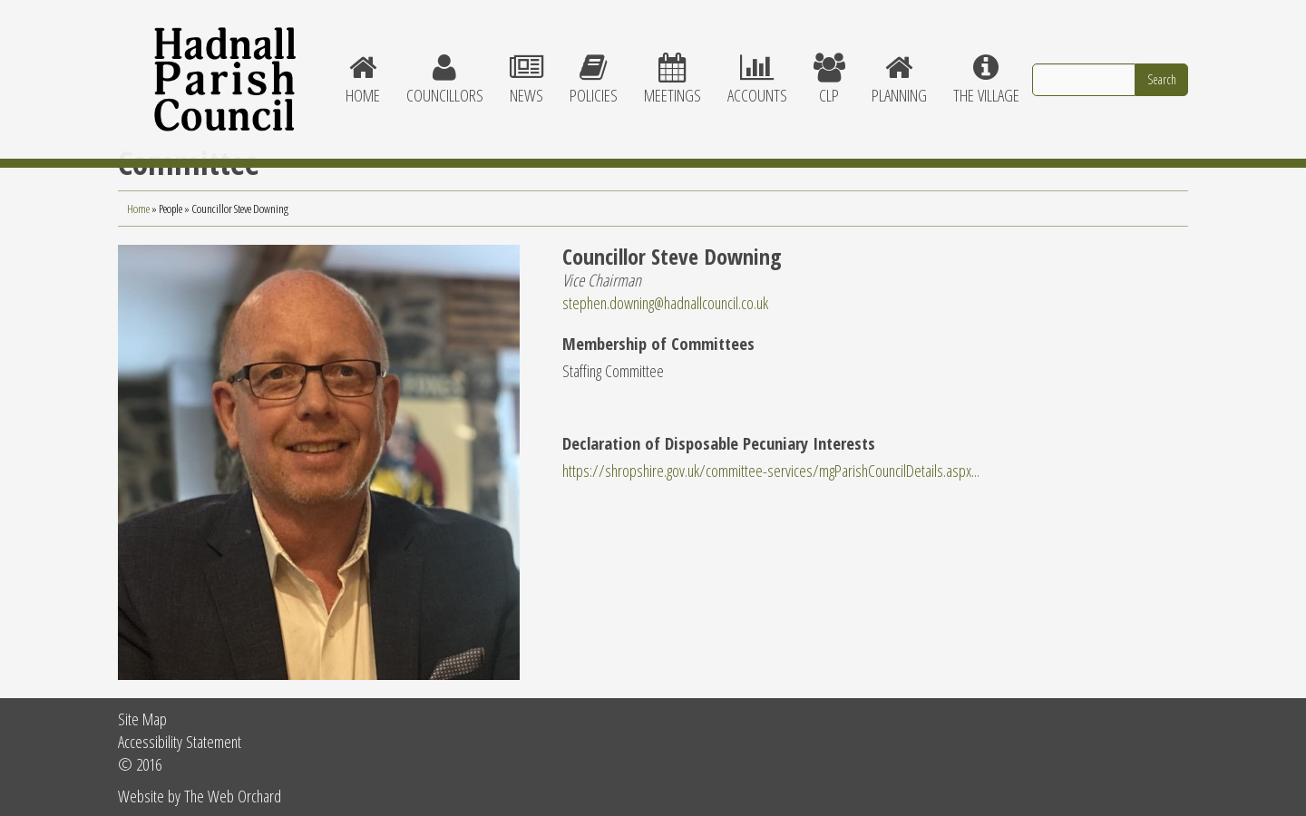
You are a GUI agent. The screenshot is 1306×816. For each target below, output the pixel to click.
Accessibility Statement (179, 741)
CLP (829, 63)
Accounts (757, 63)
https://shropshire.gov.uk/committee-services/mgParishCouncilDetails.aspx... (771, 470)
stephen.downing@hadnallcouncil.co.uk (665, 302)
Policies (593, 63)
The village (986, 63)
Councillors (444, 63)
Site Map (142, 718)
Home (362, 63)
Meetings (672, 63)
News (526, 63)
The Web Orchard (232, 795)
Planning (899, 63)
